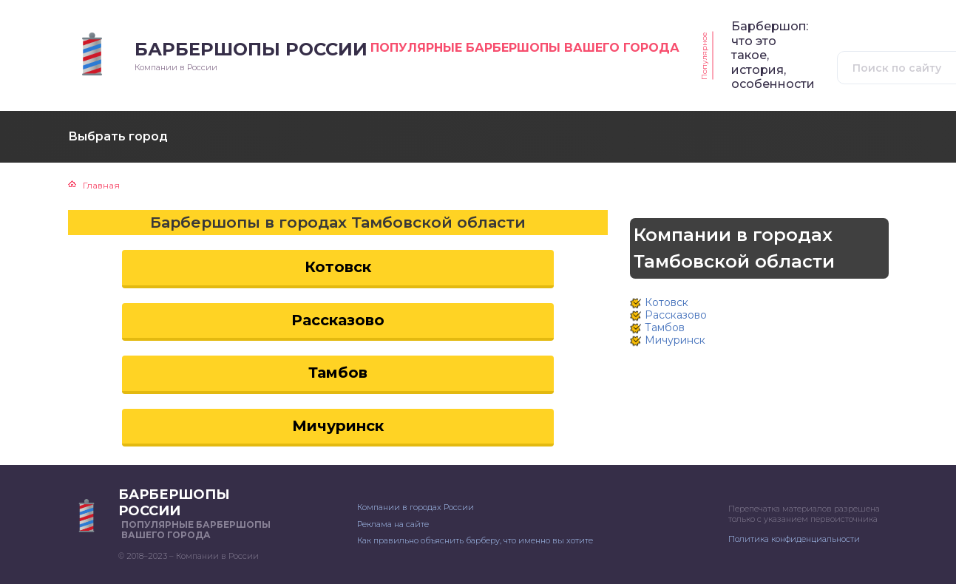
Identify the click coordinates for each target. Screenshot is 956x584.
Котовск (338, 267)
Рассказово (337, 320)
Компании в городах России (415, 507)
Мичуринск (338, 426)
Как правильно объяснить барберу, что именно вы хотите (475, 540)
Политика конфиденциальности (794, 539)
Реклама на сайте (393, 524)
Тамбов (337, 372)
